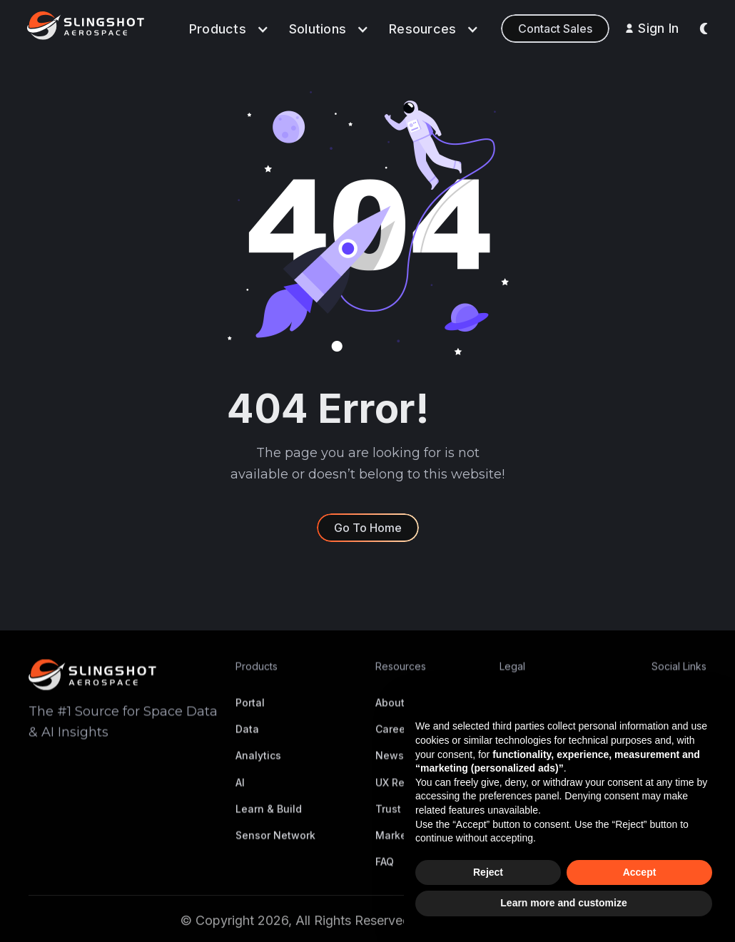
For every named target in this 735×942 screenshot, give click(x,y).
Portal (250, 714)
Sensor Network (275, 847)
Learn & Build (268, 820)
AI (240, 793)
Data (247, 740)
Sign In (658, 28)
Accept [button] (640, 872)
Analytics (258, 767)
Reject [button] (488, 872)
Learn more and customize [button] (563, 902)
